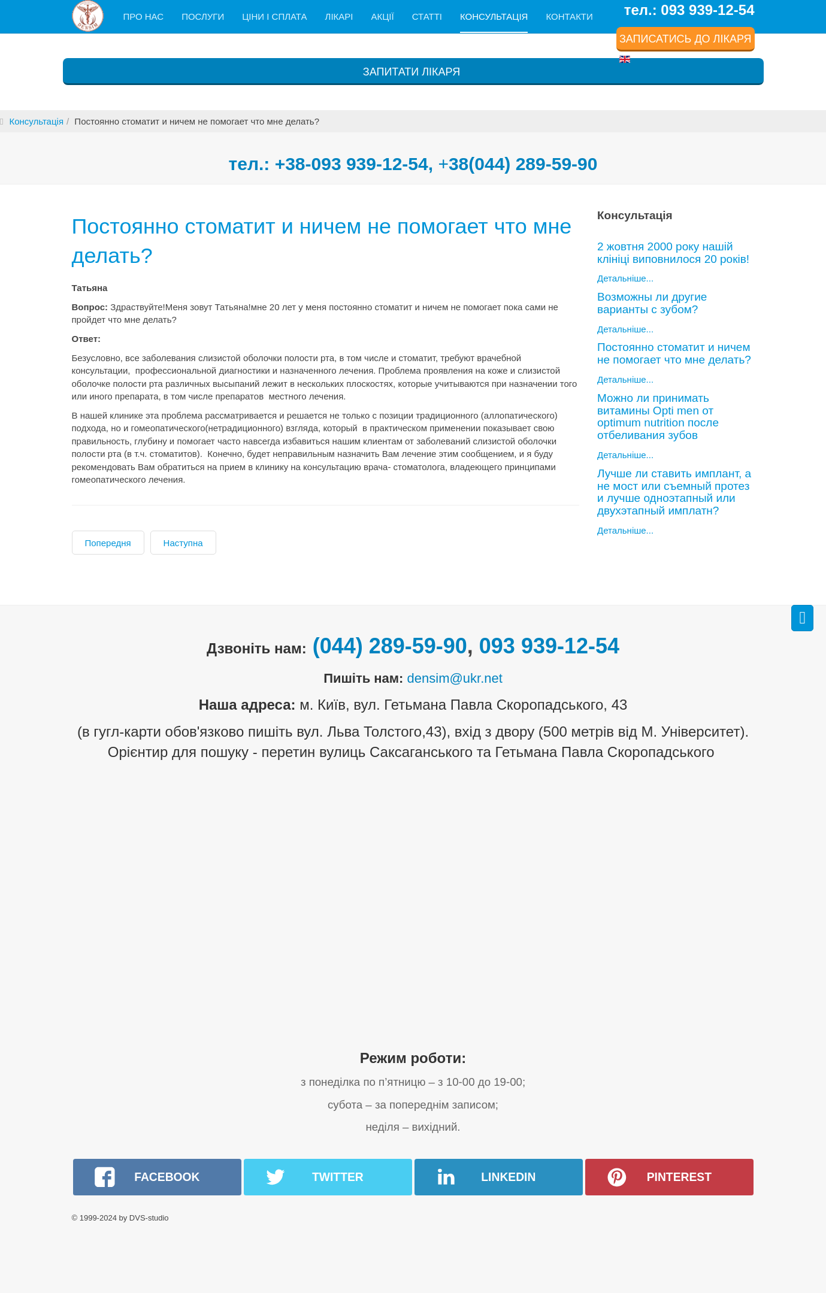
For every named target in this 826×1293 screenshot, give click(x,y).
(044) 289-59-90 (390, 646)
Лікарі (339, 16)
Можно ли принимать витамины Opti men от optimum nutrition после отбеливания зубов (658, 417)
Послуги (202, 16)
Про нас (143, 16)
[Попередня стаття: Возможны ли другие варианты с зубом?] (108, 543)
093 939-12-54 (549, 646)
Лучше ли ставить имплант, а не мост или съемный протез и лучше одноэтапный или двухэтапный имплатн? (674, 492)
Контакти (569, 16)
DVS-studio (149, 1217)
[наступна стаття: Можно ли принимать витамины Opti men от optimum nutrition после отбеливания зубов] (183, 543)
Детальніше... (625, 278)
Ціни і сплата (274, 16)
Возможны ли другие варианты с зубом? (652, 303)
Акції (382, 16)
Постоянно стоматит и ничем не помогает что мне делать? (272, 239)
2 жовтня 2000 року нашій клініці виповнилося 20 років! (673, 252)
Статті (427, 16)
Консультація (494, 16)
